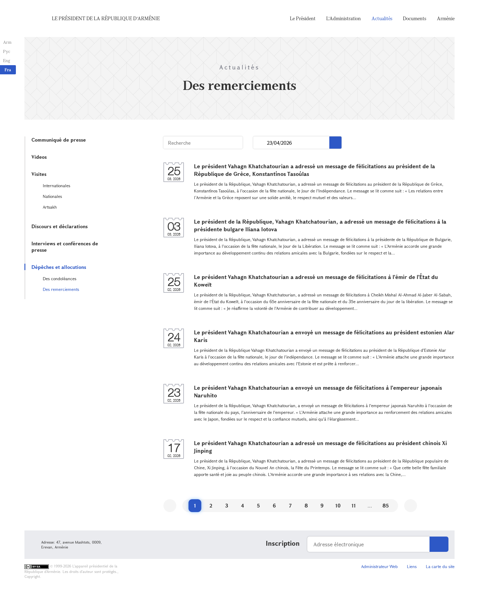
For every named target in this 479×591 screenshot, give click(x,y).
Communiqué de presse (58, 139)
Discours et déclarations (59, 226)
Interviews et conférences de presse (64, 246)
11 (354, 505)
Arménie (446, 18)
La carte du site (440, 566)
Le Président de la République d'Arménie (106, 18)
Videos (39, 157)
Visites (38, 174)
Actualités (381, 18)
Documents (414, 18)
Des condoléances (59, 278)
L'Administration (343, 18)
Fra (8, 69)
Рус (6, 51)
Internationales (56, 185)
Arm (7, 42)
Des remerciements (61, 289)
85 (385, 505)
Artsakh (50, 207)
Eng (6, 60)
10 (338, 505)
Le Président (303, 18)
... (260, 142)
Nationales (52, 196)
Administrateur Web (379, 566)
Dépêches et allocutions (58, 267)
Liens (412, 566)
